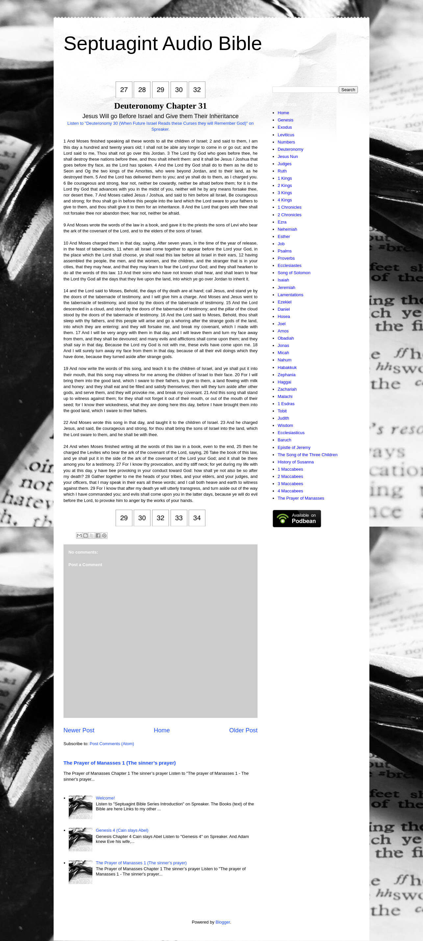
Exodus (285, 127)
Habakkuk (287, 367)
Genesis (285, 120)
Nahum (284, 359)
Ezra (282, 222)
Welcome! (105, 798)
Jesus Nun (288, 156)
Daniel (284, 309)
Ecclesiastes (289, 265)
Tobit (282, 410)
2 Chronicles (289, 214)
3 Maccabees (290, 483)
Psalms (285, 250)
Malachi (285, 396)
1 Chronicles (289, 207)
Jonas (283, 345)
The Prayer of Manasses (301, 498)
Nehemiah (287, 229)
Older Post (243, 730)
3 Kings (285, 192)
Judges (284, 163)
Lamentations (290, 294)
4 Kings (285, 199)
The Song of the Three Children (307, 454)
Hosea (284, 316)
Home (162, 730)
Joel (282, 323)
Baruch (284, 439)
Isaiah (283, 279)
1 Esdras (286, 403)
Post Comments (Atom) (112, 743)
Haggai (284, 381)
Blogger (222, 922)
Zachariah (287, 389)
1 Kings (285, 178)
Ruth (282, 171)
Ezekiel (284, 302)
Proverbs (286, 258)
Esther (284, 236)
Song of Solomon (294, 272)
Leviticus (286, 134)
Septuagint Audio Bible (162, 43)
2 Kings (285, 185)
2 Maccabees (290, 476)
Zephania (286, 374)
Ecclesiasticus (291, 432)
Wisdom (285, 425)
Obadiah (286, 338)
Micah (283, 352)
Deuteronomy (290, 149)
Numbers (286, 142)
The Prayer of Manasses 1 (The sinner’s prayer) (119, 763)
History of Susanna (296, 461)
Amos (283, 330)
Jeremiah (286, 287)
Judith (283, 418)
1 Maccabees (290, 469)
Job (281, 243)
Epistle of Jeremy (294, 447)
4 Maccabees (290, 490)
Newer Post (78, 730)
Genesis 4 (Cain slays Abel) (122, 830)
